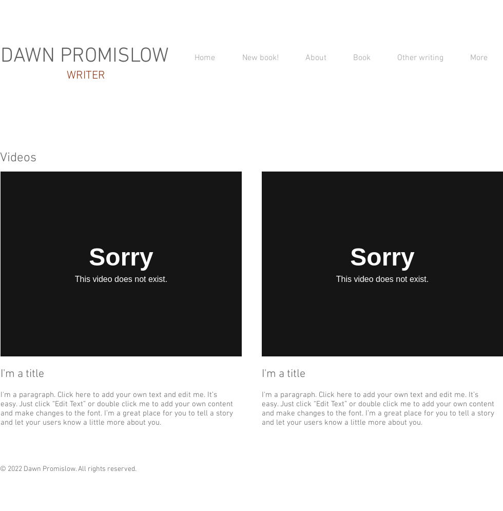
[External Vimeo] (121, 264)
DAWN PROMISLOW (85, 56)
